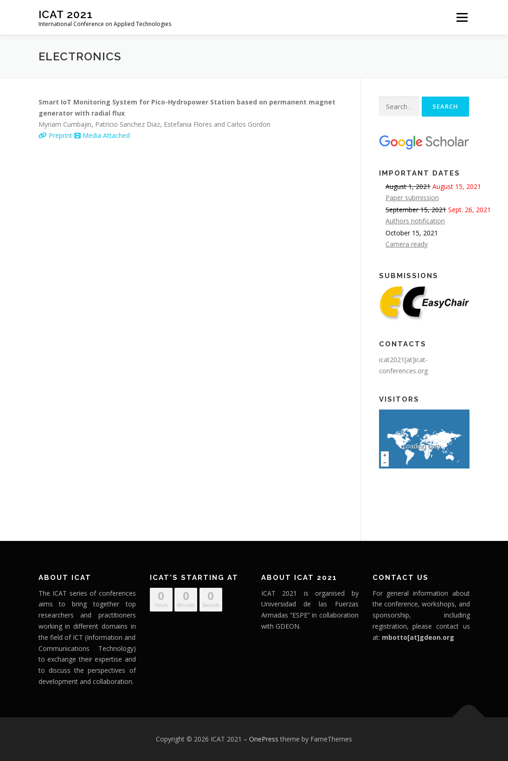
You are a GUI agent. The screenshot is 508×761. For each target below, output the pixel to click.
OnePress (263, 739)
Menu (462, 17)
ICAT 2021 (66, 14)
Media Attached (102, 135)
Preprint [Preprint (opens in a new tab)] (56, 135)
